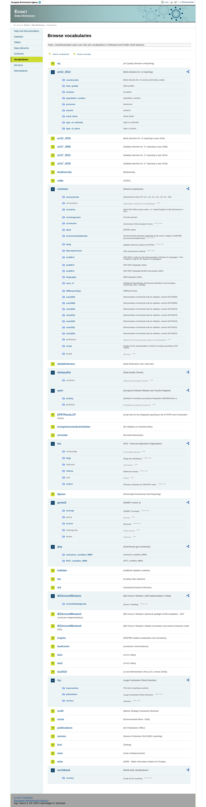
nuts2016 (70, 321)
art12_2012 (64, 72)
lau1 (59, 654)
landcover (63, 646)
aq (58, 63)
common (62, 189)
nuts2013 (70, 315)
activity (69, 398)
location (70, 92)
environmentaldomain (77, 236)
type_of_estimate (74, 122)
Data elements (21, 48)
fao (59, 443)
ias (59, 579)
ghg (59, 546)
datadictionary (66, 364)
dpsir (68, 230)
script (69, 346)
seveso (61, 736)
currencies (71, 223)
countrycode (72, 80)
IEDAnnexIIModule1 (69, 595)
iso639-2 (70, 257)
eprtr (60, 390)
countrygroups (73, 217)
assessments (72, 197)
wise (60, 761)
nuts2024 (70, 333)
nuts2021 (70, 327)
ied (59, 587)
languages (71, 277)
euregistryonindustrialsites (73, 426)
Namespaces (21, 70)
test (59, 744)
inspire (61, 638)
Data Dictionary (38, 25)
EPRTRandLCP (66, 414)
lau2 (59, 663)
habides (62, 570)
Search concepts (84, 54)
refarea (69, 471)
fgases (61, 494)
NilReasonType (73, 291)
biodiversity (64, 172)
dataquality (64, 372)
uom (60, 753)
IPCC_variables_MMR (76, 561)
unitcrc (69, 484)
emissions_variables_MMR (79, 554)
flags (68, 458)
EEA (27, 2)
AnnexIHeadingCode (76, 604)
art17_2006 (64, 146)
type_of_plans (73, 128)
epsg (68, 244)
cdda (60, 180)
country (70, 778)
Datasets (18, 36)
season (69, 110)
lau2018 (62, 671)
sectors (70, 700)
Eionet (26, 25)
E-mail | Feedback (23, 797)
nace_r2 (70, 283)
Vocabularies (21, 59)
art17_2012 (64, 155)
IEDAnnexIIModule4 (69, 626)
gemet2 (61, 502)
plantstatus (71, 694)
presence (70, 104)
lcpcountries (72, 688)
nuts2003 (70, 297)
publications (64, 727)
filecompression (74, 250)
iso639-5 (70, 271)
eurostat (62, 435)
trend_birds (71, 116)
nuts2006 (70, 303)
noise (60, 719)
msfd (60, 711)
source (69, 523)
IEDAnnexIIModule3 (69, 614)
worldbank (63, 770)
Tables (17, 42)
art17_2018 (64, 163)
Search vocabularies (60, 54)
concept (70, 510)
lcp (59, 680)
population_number (75, 98)
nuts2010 (70, 309)
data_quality (72, 86)
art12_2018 (64, 138)
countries (70, 209)
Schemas (19, 53)
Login (166, 2)
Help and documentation (26, 31)
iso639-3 (70, 265)
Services (18, 65)
